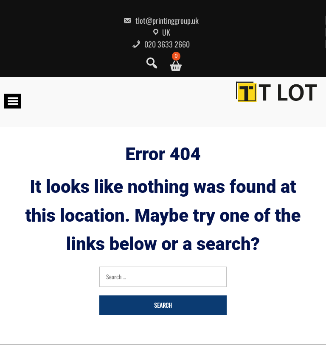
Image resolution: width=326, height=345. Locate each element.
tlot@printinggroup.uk (161, 20)
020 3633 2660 (161, 44)
